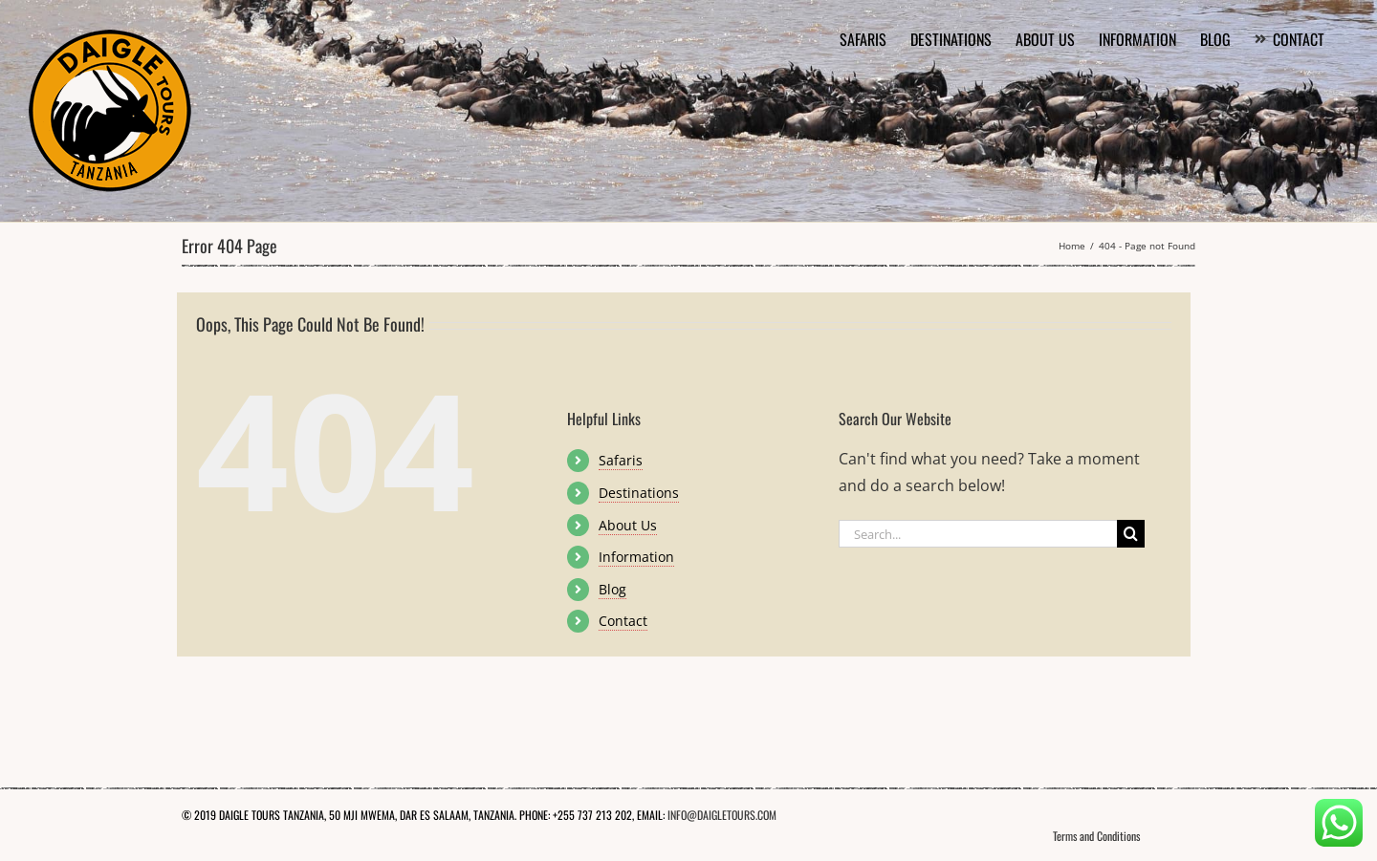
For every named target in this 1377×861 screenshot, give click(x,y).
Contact (623, 621)
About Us (628, 525)
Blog (612, 589)
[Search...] (978, 534)
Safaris (621, 460)
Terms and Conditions (1096, 836)
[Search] (1131, 534)
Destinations (639, 493)
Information (636, 557)
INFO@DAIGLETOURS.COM (721, 815)
